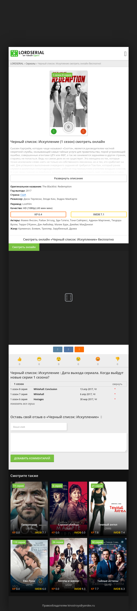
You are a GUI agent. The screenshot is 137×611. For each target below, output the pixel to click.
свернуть (117, 384)
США (23, 194)
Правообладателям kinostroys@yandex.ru (68, 605)
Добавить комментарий (32, 458)
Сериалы (30, 63)
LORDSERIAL (17, 63)
